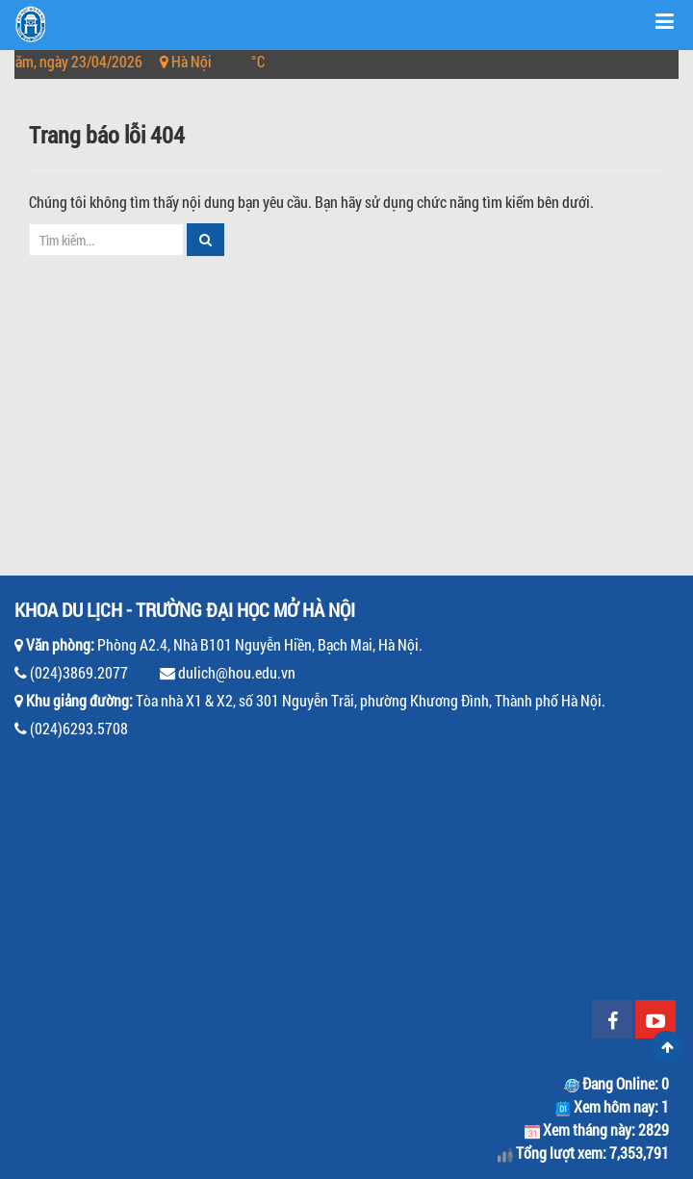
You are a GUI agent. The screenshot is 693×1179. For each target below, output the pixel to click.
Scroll (667, 1047)
